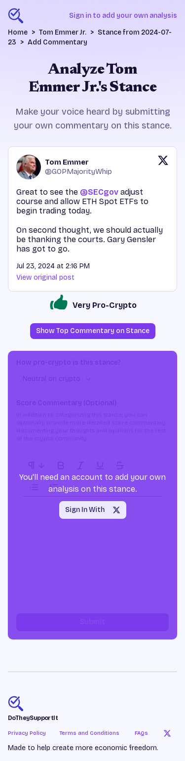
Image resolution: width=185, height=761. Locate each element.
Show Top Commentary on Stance (92, 331)
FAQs (141, 733)
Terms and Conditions (89, 733)
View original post (45, 277)
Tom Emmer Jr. (62, 32)
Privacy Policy (27, 733)
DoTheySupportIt (33, 718)
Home (18, 32)
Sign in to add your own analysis (123, 15)
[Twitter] (167, 733)
